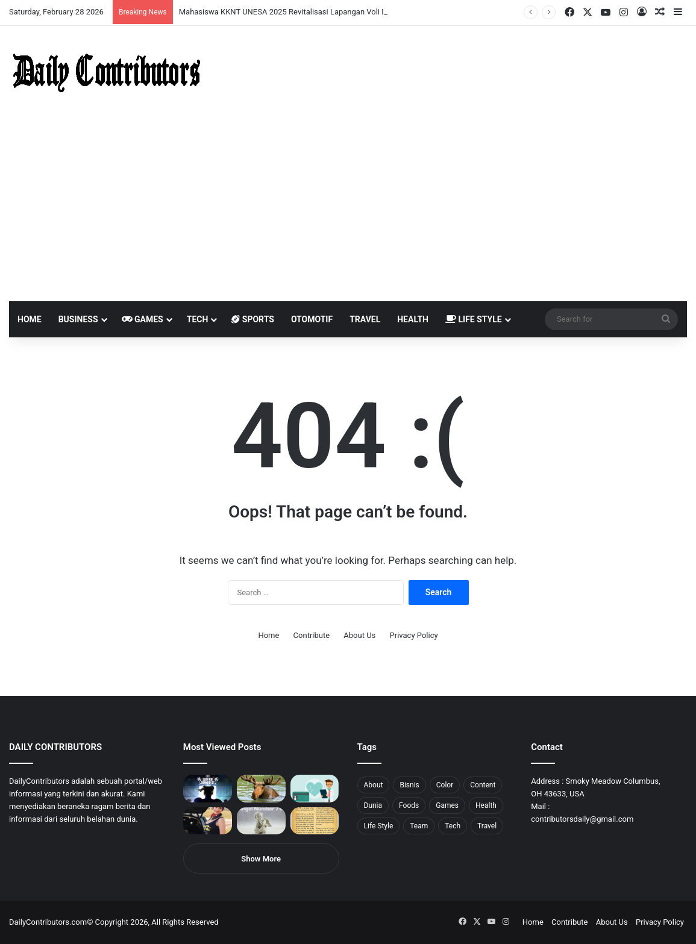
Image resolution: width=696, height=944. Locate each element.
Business (78, 319)
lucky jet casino (108, 0)
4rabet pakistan (188, 0)
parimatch (145, 0)
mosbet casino (103, 0)
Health (412, 319)
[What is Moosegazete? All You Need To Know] (261, 788)
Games (142, 319)
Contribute (311, 635)
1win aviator (39, 0)
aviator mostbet (152, 0)
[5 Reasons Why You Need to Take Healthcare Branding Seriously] (314, 788)
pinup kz (175, 0)
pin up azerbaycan (72, 0)
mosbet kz (141, 0)
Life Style (473, 319)
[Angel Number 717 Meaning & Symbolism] (261, 821)
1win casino (98, 0)
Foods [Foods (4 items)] (409, 805)
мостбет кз (88, 0)
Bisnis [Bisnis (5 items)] (409, 785)
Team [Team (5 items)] (419, 826)
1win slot (112, 0)
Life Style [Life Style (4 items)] (378, 826)
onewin (157, 0)
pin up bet (149, 0)
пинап (135, 0)
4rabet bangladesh (54, 0)
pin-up (165, 0)
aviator (133, 0)
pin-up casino (123, 0)
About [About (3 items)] (373, 785)
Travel (365, 319)
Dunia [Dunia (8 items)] (373, 805)
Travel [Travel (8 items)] (487, 826)
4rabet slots (32, 0)
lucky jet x (184, 0)
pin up (77, 0)
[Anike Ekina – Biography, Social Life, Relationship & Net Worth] (207, 821)
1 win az (95, 0)
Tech (197, 319)
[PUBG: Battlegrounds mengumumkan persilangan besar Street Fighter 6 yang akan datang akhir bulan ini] (207, 788)
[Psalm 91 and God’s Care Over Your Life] (314, 821)
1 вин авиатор (27, 0)
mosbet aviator (161, 0)
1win (67, 0)
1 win (4, 0)
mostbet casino (16, 0)
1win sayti (6, 0)
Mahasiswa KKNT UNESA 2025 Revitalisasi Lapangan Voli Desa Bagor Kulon (311, 11)
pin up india (64, 0)
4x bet (50, 0)
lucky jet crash (129, 0)
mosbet (116, 0)
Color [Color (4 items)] (444, 785)
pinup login (168, 0)
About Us (359, 635)
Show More (261, 858)
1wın (68, 0)
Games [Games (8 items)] (447, 805)
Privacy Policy (414, 635)
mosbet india (43, 0)
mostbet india (10, 0)
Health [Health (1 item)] (486, 805)
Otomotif (312, 319)
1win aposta (60, 0)
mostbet (1, 0)
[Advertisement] (348, 211)
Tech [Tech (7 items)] (452, 826)
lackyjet (138, 0)
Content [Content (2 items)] (482, 785)
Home (29, 319)
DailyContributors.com (48, 922)
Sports (252, 319)
